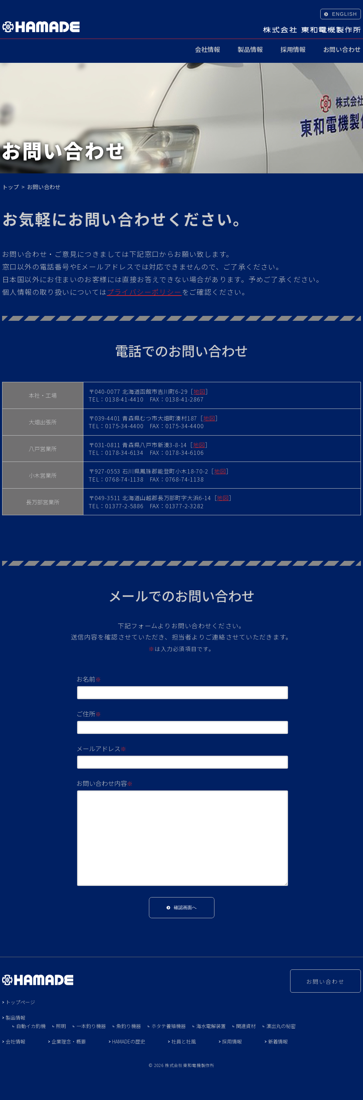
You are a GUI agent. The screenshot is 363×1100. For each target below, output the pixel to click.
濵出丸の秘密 (281, 1025)
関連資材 (246, 1025)
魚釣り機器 (128, 1025)
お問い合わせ (342, 50)
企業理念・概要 (69, 1041)
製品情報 (250, 50)
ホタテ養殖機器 (168, 1025)
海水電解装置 (211, 1025)
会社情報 (207, 50)
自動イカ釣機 (31, 1025)
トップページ (20, 1002)
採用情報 (293, 50)
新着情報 (278, 1041)
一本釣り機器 (91, 1025)
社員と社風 (183, 1041)
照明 (61, 1025)
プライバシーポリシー (144, 292)
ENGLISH (344, 14)
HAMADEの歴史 (128, 1041)
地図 (199, 391)
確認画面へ (185, 907)
